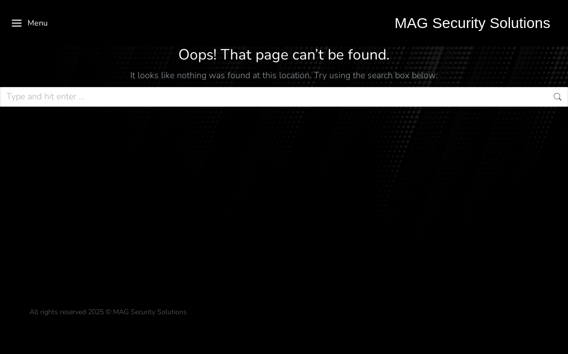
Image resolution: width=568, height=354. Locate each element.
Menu (29, 23)
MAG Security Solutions (472, 23)
